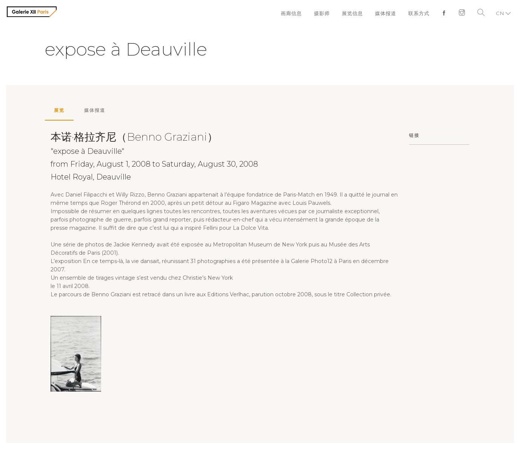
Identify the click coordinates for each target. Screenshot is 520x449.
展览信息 (352, 13)
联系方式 (418, 13)
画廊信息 (291, 13)
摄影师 (322, 13)
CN (500, 13)
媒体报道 (385, 13)
